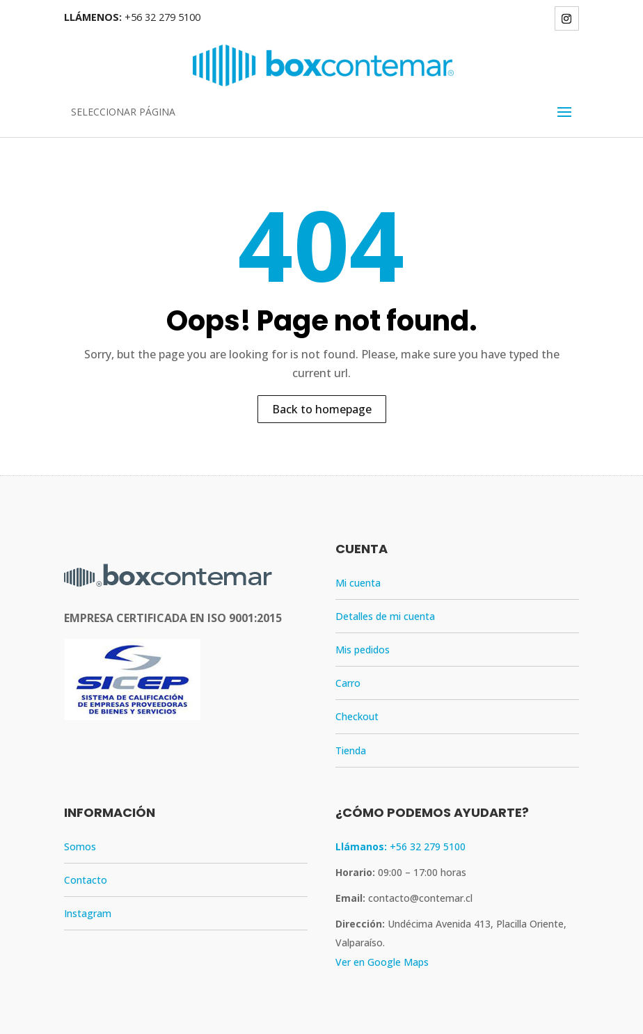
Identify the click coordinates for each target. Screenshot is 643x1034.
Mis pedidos (362, 649)
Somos (80, 846)
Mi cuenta (358, 582)
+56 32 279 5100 (162, 17)
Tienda (350, 750)
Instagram (87, 913)
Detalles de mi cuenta (385, 616)
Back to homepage (322, 409)
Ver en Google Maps (382, 962)
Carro (347, 683)
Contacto (85, 879)
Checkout (357, 716)
